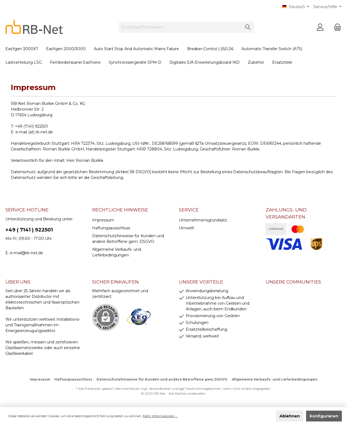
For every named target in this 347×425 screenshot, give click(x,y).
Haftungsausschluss (111, 228)
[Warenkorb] (336, 27)
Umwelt (186, 228)
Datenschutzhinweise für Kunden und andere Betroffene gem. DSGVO (162, 379)
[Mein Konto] (320, 27)
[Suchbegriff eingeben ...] (180, 27)
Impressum (103, 220)
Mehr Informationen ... (160, 416)
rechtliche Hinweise (120, 209)
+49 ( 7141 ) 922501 (29, 230)
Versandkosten (160, 389)
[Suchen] (248, 27)
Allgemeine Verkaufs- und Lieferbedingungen (274, 379)
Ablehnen (289, 416)
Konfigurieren (324, 416)
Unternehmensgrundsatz (203, 220)
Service (189, 209)
